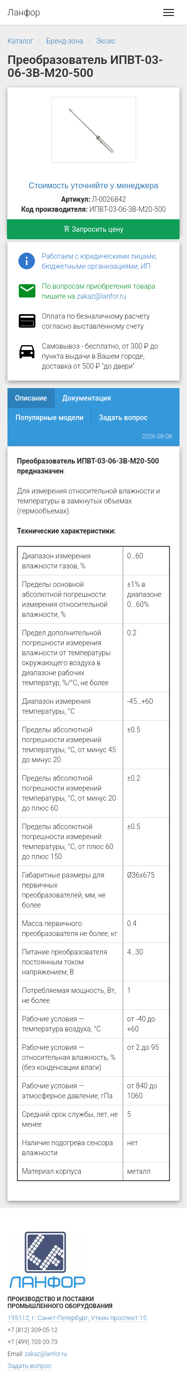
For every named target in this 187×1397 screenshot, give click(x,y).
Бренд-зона (64, 41)
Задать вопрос (123, 418)
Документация (86, 398)
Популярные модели (49, 418)
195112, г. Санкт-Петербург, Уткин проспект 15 (77, 1318)
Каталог (20, 41)
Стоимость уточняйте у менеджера (94, 185)
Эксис (106, 41)
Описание (31, 398)
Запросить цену (93, 229)
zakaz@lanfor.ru (101, 296)
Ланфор (23, 12)
